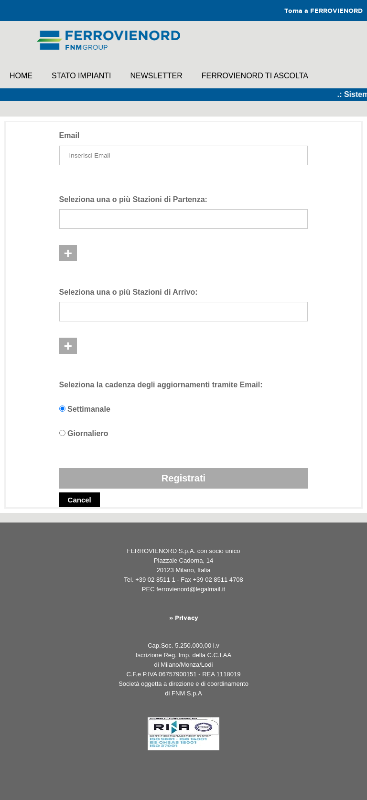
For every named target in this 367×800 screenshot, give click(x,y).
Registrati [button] (183, 478)
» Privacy (183, 618)
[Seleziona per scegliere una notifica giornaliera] (62, 433)
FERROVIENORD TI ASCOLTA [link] (255, 76)
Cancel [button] (79, 500)
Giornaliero (87, 433)
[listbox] (183, 219)
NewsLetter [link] (156, 76)
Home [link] (21, 76)
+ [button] (68, 253)
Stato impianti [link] (81, 76)
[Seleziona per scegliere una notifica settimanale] (62, 408)
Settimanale (88, 409)
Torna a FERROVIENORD (323, 11)
